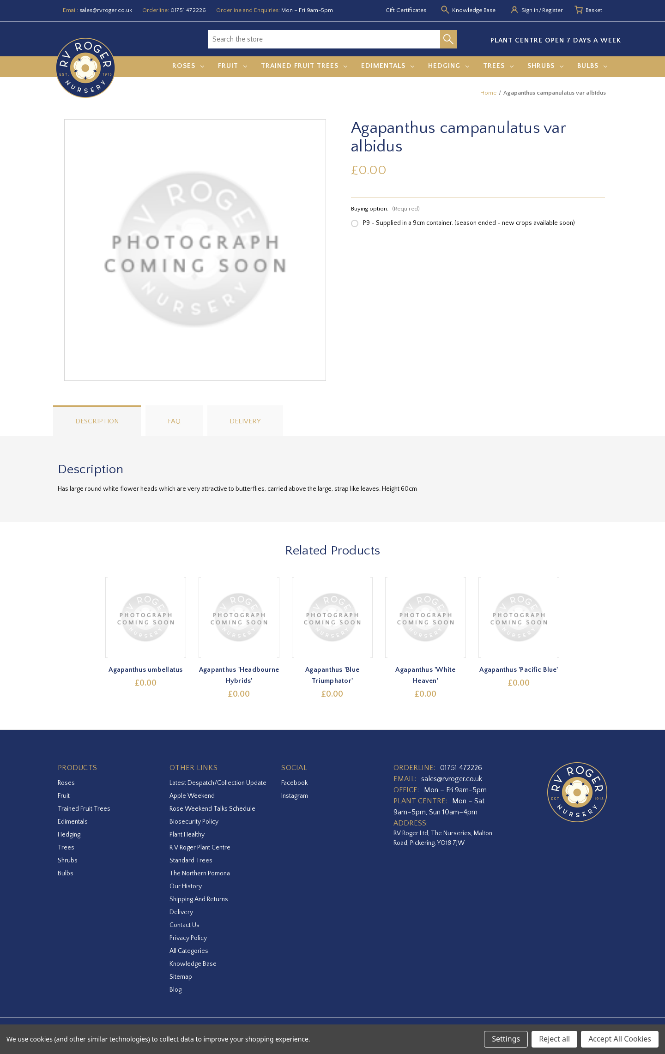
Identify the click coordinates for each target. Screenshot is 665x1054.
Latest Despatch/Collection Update (217, 783)
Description (97, 421)
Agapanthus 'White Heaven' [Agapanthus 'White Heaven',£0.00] (426, 675)
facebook (294, 783)
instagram (294, 796)
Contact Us (184, 925)
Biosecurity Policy (193, 821)
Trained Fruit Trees (304, 66)
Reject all (554, 1039)
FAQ (174, 421)
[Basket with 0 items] (593, 10)
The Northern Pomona (199, 873)
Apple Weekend (192, 796)
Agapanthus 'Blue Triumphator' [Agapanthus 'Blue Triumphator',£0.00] (333, 675)
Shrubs (545, 66)
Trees (498, 66)
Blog (175, 990)
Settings (506, 1039)
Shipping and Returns (198, 899)
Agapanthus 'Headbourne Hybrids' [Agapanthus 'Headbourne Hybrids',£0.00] (239, 675)
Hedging (448, 66)
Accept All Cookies (619, 1039)
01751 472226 (188, 10)
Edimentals (387, 66)
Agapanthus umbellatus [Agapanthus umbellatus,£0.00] (146, 670)
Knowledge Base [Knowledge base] (474, 10)
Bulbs (592, 66)
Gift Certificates (406, 10)
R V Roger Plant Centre (199, 847)
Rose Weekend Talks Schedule (212, 809)
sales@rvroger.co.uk (105, 10)
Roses (188, 66)
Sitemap (180, 977)
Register (552, 10)
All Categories (188, 951)
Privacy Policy (188, 938)
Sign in (529, 10)
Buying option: (385, 208)
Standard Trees (190, 860)
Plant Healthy (187, 834)
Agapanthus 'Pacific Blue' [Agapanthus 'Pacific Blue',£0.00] (519, 670)
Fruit (232, 66)
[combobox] (324, 39)
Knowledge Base (193, 964)
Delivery (245, 421)
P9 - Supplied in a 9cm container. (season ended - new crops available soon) (469, 223)
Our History (185, 886)
